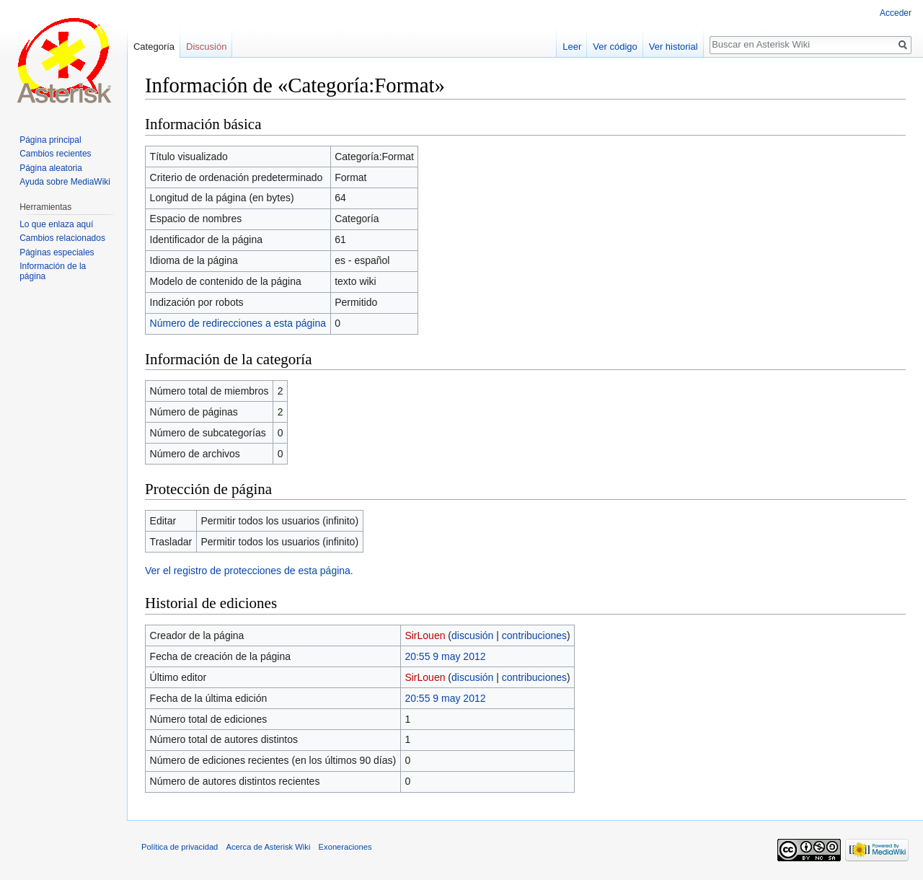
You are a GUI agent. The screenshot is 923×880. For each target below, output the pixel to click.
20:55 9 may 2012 (445, 656)
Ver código (615, 46)
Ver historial (673, 46)
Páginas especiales (56, 252)
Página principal (50, 140)
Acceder (895, 13)
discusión (472, 635)
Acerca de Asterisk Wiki (268, 846)
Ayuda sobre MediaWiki (64, 182)
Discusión (206, 46)
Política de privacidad (179, 846)
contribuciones (534, 635)
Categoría (154, 46)
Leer (571, 46)
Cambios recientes (55, 154)
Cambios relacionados (62, 238)
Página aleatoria (50, 168)
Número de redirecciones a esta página (238, 323)
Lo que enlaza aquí (56, 224)
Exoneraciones (345, 846)
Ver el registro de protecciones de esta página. (249, 570)
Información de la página (52, 271)
